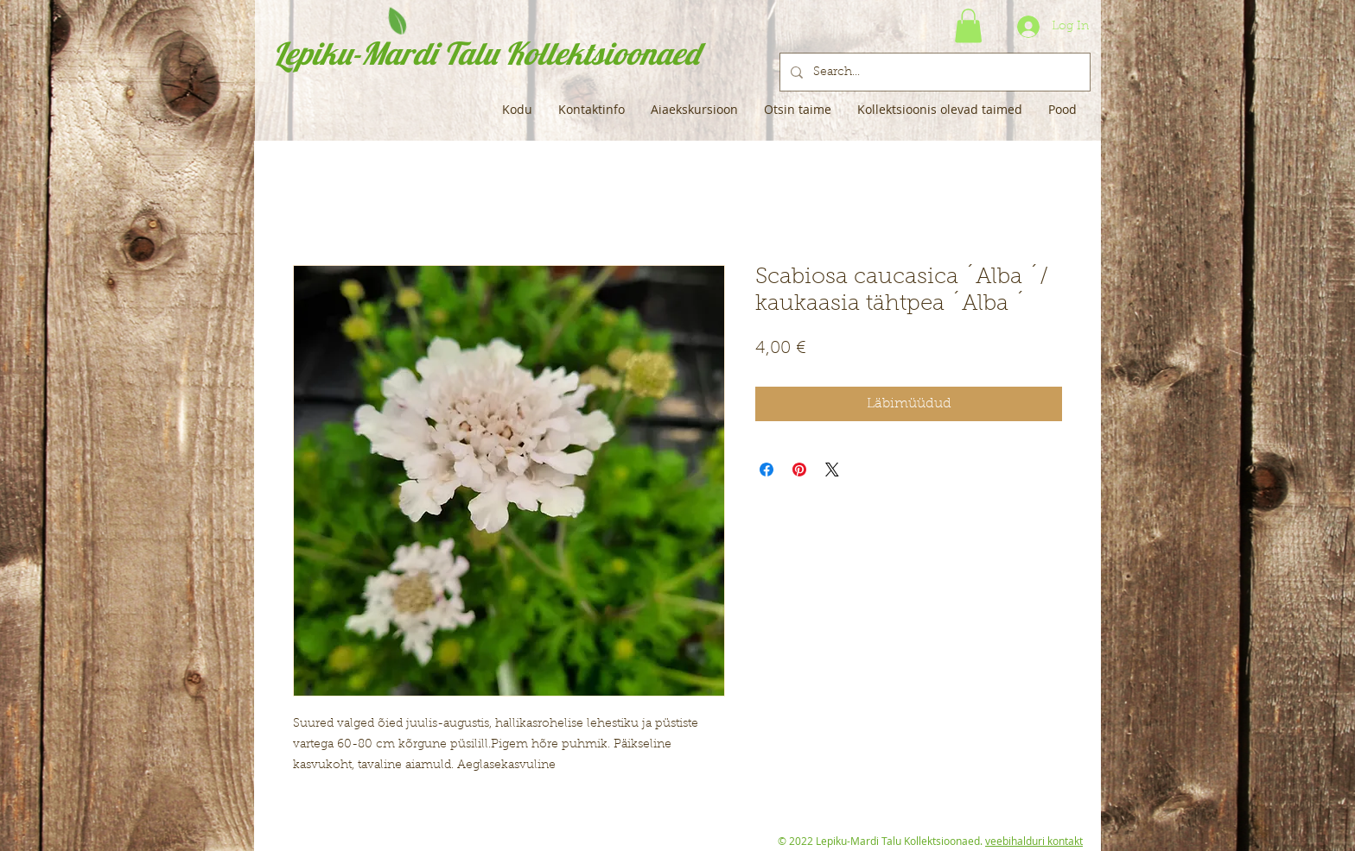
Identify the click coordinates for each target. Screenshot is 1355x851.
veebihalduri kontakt (1034, 841)
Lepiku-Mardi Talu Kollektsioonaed (486, 53)
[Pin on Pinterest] (799, 469)
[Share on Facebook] (766, 469)
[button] (968, 25)
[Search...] (933, 72)
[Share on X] (832, 469)
